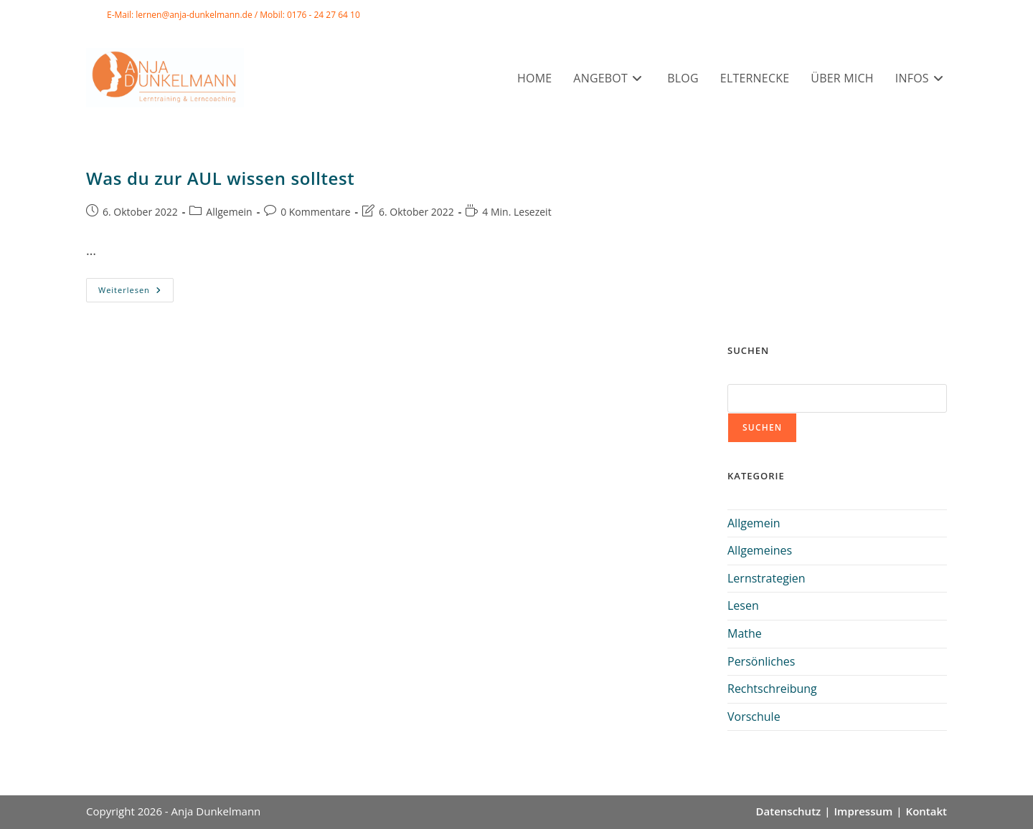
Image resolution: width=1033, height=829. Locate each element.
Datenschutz (788, 811)
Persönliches (761, 661)
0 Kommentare (315, 212)
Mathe (744, 633)
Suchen (762, 427)
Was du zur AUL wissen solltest (220, 178)
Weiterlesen (136, 292)
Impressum (863, 811)
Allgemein (229, 212)
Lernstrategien (766, 578)
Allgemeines (759, 550)
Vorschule (753, 716)
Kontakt (926, 811)
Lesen (743, 605)
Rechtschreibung (772, 688)
